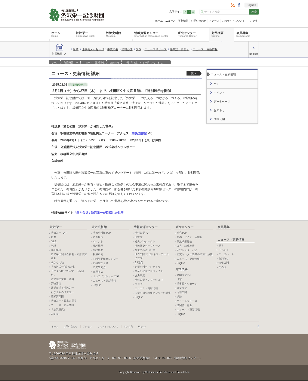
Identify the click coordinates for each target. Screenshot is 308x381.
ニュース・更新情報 (176, 20)
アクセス (214, 20)
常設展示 (98, 245)
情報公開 (127, 49)
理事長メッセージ (93, 49)
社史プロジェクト (145, 241)
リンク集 (252, 20)
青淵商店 (98, 271)
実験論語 (56, 283)
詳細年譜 (56, 250)
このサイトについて (233, 20)
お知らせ (114, 62)
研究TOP (182, 232)
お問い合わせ (198, 20)
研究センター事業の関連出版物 (195, 254)
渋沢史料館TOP (102, 232)
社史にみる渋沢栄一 (146, 250)
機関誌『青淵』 (179, 49)
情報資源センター (151, 34)
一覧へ (192, 73)
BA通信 (139, 262)
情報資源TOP (142, 232)
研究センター (187, 34)
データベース (222, 101)
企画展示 (98, 237)
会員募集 (243, 34)
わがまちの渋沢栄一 (62, 292)
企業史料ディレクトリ (147, 266)
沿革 (75, 49)
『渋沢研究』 (58, 309)
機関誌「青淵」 (186, 305)
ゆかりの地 (57, 262)
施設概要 (98, 250)
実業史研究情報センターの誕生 (153, 292)
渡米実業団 (57, 296)
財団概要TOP (59, 49)
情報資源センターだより (149, 279)
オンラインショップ (106, 276)
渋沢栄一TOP (58, 232)
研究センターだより (188, 250)
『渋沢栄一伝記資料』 (64, 266)
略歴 (53, 237)
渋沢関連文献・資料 (62, 279)
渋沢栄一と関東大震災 (64, 300)
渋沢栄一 (85, 34)
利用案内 (98, 254)
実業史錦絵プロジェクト (149, 271)
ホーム (159, 20)
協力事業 (140, 275)
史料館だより (100, 263)
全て (216, 83)
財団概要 (218, 34)
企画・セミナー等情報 (189, 237)
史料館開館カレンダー (105, 258)
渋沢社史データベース (147, 245)
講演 (138, 49)
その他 (222, 267)
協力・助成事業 (186, 245)
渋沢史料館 (113, 34)
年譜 (53, 245)
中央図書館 (139, 133)
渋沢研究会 (99, 267)
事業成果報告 (184, 241)
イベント (219, 92)
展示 (221, 245)
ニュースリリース (155, 49)
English (253, 51)
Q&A (53, 241)
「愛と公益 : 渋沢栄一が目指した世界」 (100, 212)
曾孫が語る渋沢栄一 (62, 287)
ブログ (138, 284)
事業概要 (112, 49)
